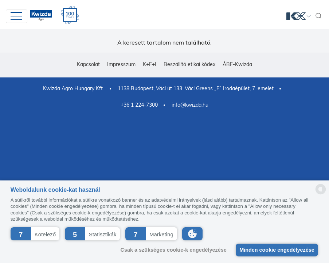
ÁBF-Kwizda (237, 64)
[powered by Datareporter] (320, 194)
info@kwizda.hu (190, 105)
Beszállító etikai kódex (189, 64)
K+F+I (149, 64)
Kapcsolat (88, 64)
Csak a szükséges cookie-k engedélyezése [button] (171, 250)
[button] (35, 233)
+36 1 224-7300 (139, 105)
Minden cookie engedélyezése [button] (276, 250)
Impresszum (121, 64)
